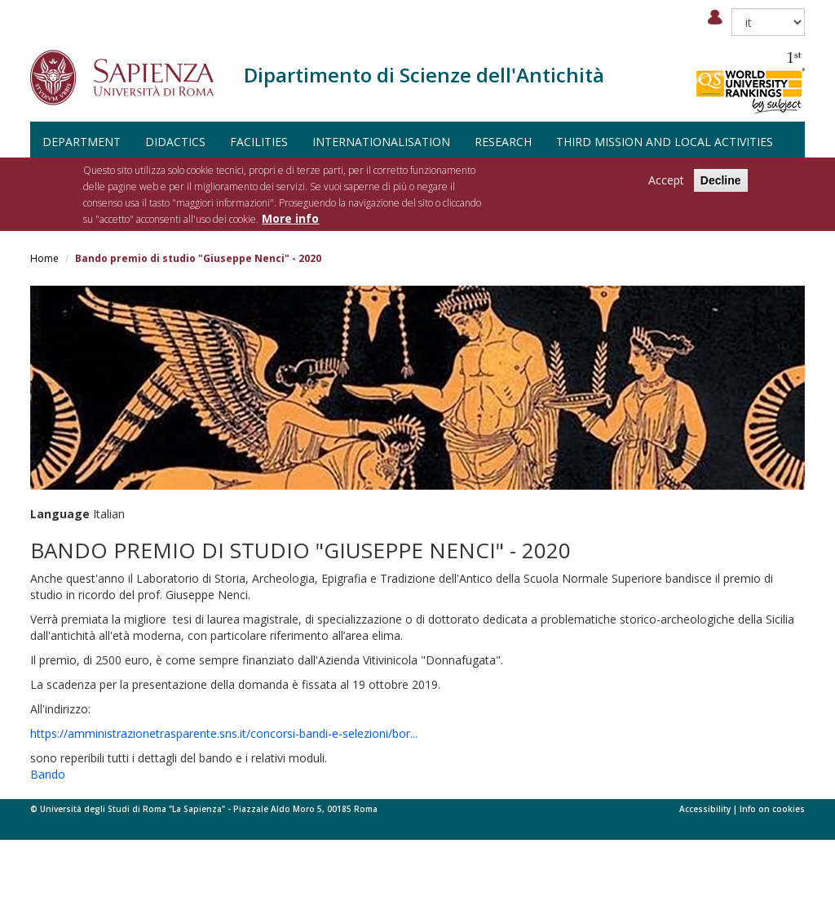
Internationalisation (381, 141)
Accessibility (705, 809)
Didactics (175, 141)
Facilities (259, 141)
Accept (666, 180)
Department (81, 141)
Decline (720, 180)
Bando (47, 774)
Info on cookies (772, 809)
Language (60, 514)
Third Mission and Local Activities (664, 141)
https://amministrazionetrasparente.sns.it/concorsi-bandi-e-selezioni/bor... (224, 733)
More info (290, 218)
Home (44, 258)
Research (503, 141)
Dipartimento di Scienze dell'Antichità (424, 74)
